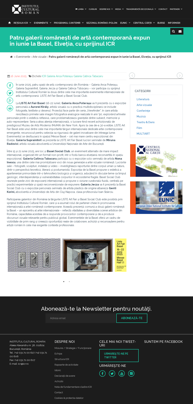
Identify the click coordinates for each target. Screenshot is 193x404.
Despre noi (104, 9)
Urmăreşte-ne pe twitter (116, 355)
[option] (34, 256)
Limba (79, 9)
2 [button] (69, 281)
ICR (44, 76)
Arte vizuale (144, 105)
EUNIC (123, 23)
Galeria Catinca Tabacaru (88, 76)
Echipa (58, 353)
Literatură (143, 99)
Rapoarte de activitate (66, 364)
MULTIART (143, 133)
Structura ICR (62, 359)
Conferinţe (143, 110)
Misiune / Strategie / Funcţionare (73, 348)
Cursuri (93, 9)
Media (118, 9)
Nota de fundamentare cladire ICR (73, 387)
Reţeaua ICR (21, 23)
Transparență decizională (139, 9)
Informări (174, 23)
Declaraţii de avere (65, 375)
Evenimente (41, 23)
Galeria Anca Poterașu (60, 76)
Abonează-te (132, 318)
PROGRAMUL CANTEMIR (67, 23)
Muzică (141, 116)
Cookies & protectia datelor (69, 398)
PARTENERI (175, 9)
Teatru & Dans (146, 122)
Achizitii (59, 381)
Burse (161, 23)
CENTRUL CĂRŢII (142, 23)
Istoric (58, 370)
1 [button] (64, 281)
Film (139, 127)
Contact (162, 9)
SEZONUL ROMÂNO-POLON (101, 23)
